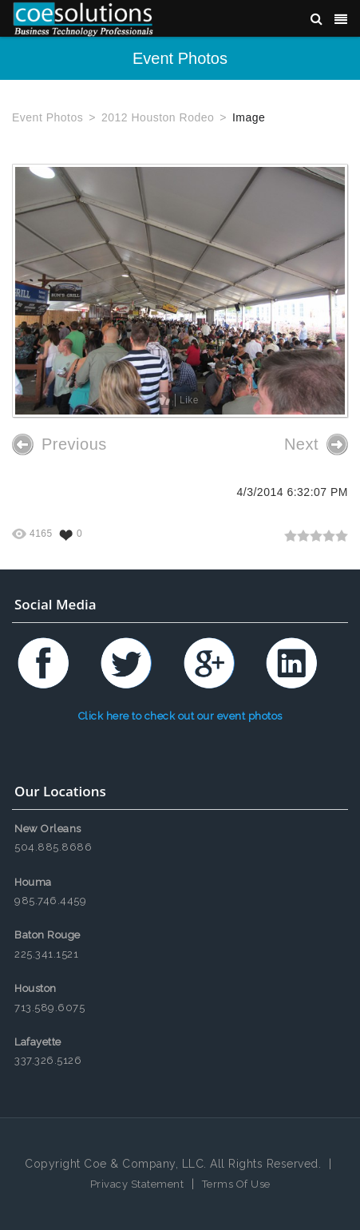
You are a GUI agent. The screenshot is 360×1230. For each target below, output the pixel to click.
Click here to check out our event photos (180, 716)
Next (316, 444)
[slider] (316, 536)
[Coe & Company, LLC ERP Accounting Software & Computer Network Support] (83, 18)
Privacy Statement (137, 1184)
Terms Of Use (236, 1184)
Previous (59, 444)
